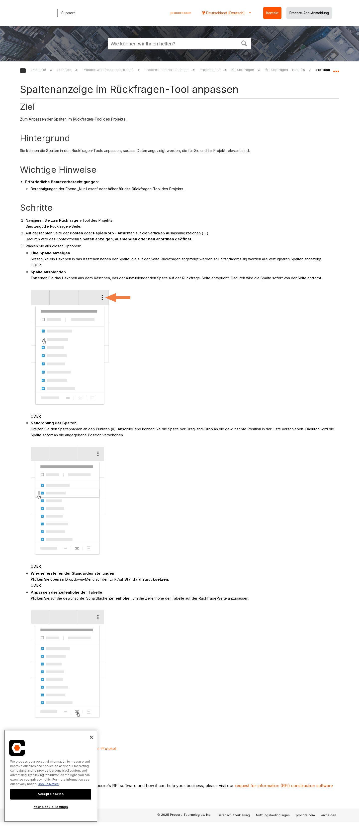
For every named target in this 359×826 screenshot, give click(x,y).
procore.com (181, 13)
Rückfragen (243, 70)
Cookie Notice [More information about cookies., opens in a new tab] (48, 784)
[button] (244, 43)
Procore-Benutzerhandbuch (167, 70)
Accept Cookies (51, 794)
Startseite (39, 70)
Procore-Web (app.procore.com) (108, 70)
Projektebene (210, 70)
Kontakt (272, 13)
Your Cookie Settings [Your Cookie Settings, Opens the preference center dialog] (51, 807)
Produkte (64, 70)
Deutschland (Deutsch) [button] (225, 13)
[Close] (91, 737)
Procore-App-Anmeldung (309, 13)
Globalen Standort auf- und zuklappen (336, 69)
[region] (50, 776)
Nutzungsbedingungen (273, 815)
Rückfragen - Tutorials (285, 70)
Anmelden (328, 815)
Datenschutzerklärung (234, 815)
